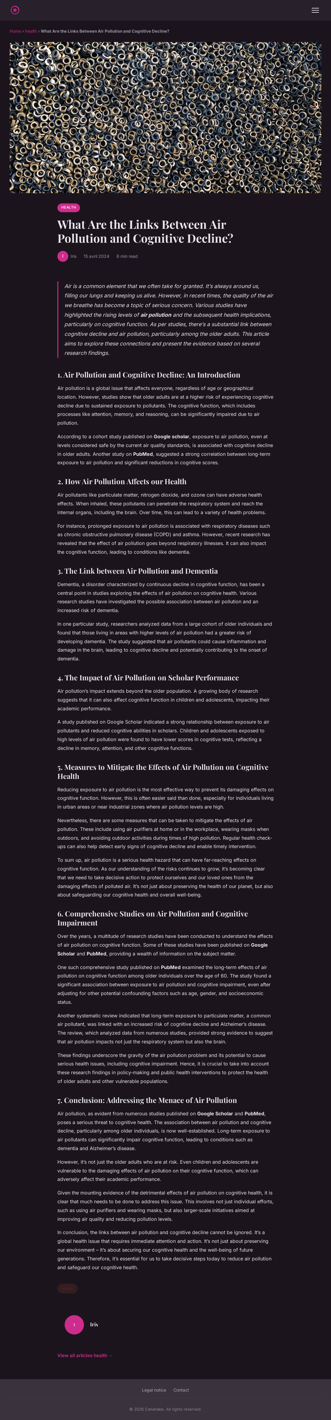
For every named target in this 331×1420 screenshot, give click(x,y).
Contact (181, 1389)
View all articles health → (85, 1355)
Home (15, 31)
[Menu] (315, 10)
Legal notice (154, 1389)
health (31, 31)
